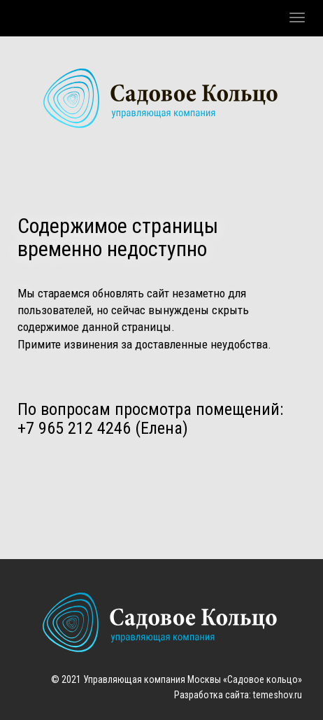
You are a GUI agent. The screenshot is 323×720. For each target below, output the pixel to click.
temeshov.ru (277, 694)
